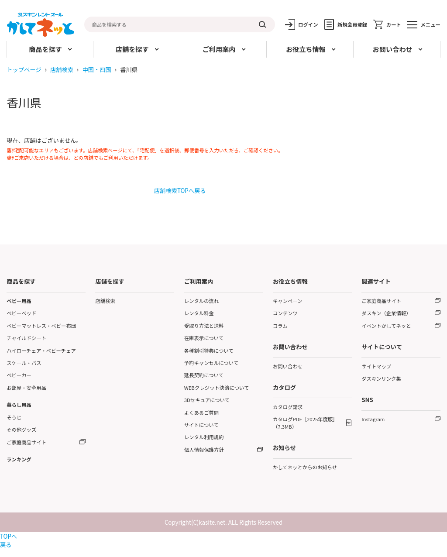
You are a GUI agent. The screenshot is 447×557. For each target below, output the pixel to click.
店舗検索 (61, 69)
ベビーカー (19, 374)
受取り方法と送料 (204, 325)
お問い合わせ (288, 366)
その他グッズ (21, 429)
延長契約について (204, 374)
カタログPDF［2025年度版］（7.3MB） (305, 423)
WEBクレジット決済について (216, 387)
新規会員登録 (352, 24)
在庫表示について (204, 337)
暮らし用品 (19, 404)
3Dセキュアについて (207, 399)
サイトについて (201, 424)
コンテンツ (285, 312)
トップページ (24, 69)
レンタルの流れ (201, 300)
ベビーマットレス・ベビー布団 (41, 325)
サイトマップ (376, 366)
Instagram (373, 419)
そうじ (14, 417)
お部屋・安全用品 (26, 387)
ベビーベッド (21, 312)
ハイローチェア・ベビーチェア (41, 350)
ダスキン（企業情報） (386, 312)
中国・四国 (96, 69)
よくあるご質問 (201, 412)
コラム (280, 325)
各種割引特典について (209, 350)
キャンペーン (288, 300)
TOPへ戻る (8, 540)
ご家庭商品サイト (26, 442)
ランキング (19, 459)
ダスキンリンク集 (381, 378)
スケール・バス (24, 362)
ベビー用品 (19, 300)
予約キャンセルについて (211, 362)
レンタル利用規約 (204, 436)
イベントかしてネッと (386, 325)
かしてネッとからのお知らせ (305, 467)
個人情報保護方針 (204, 449)
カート (393, 24)
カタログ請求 (288, 406)
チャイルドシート (26, 337)
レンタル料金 (199, 312)
